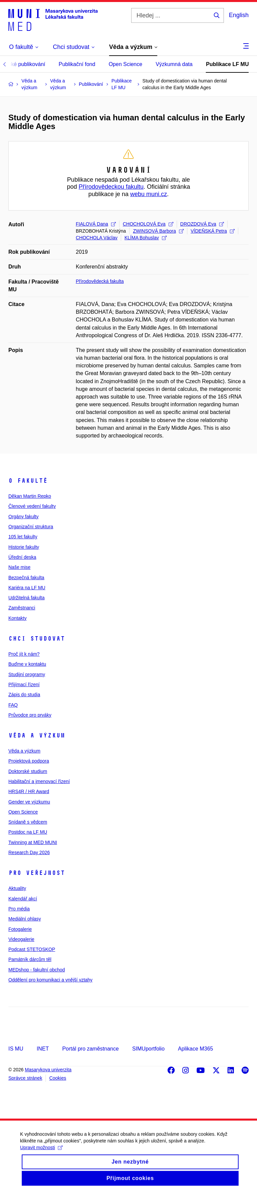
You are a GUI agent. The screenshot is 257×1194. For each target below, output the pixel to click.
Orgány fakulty (23, 516)
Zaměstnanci (21, 607)
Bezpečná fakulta (26, 577)
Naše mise (19, 567)
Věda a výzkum (36, 735)
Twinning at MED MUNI (32, 842)
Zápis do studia (24, 694)
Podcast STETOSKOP (31, 949)
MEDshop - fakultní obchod (36, 969)
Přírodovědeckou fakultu (111, 186)
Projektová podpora (28, 761)
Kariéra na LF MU (26, 587)
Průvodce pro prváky (29, 715)
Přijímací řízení (23, 684)
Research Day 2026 (29, 852)
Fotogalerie (20, 929)
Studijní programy (26, 674)
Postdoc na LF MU (27, 832)
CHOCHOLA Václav (96, 237)
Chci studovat (36, 638)
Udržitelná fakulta (26, 597)
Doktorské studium (27, 771)
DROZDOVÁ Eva (202, 224)
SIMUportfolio (148, 1049)
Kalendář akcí (22, 898)
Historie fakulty (23, 547)
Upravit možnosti (41, 1155)
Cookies (57, 1078)
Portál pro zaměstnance (90, 1049)
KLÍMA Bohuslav (145, 237)
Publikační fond (77, 64)
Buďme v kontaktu (27, 664)
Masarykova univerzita (48, 1069)
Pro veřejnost (36, 873)
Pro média (19, 908)
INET (42, 1049)
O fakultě (28, 480)
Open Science (126, 64)
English (239, 15)
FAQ (13, 705)
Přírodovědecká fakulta (100, 281)
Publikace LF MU (227, 64)
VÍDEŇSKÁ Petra (213, 231)
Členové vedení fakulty (32, 506)
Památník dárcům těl (29, 959)
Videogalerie (21, 939)
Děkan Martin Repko (29, 496)
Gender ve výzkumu (29, 801)
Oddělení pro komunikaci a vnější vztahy (50, 979)
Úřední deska (22, 557)
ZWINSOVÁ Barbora (158, 231)
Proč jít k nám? (23, 654)
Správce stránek (25, 1078)
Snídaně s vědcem (27, 822)
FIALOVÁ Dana (96, 224)
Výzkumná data (174, 64)
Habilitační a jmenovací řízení (39, 781)
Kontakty (17, 618)
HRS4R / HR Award (28, 791)
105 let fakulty (22, 536)
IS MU (15, 1049)
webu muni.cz (148, 194)
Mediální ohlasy (24, 918)
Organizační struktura (30, 526)
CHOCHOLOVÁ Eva (148, 224)
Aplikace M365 (195, 1049)
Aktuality (17, 888)
